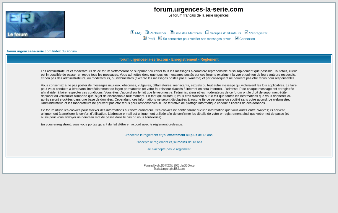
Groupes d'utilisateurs (223, 33)
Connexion (245, 39)
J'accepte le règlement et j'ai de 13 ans (169, 142)
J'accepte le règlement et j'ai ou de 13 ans (169, 135)
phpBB (160, 165)
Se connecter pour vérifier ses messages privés (194, 39)
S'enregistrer (256, 33)
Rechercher (155, 33)
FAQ (136, 33)
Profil (149, 39)
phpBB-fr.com (177, 168)
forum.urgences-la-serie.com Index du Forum (42, 51)
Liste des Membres (186, 33)
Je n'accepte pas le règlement (169, 149)
